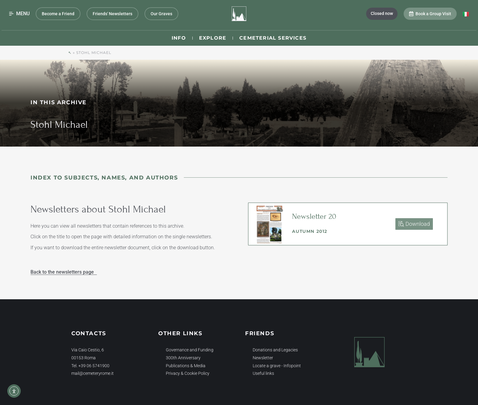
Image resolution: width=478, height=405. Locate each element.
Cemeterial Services (272, 38)
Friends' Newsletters (112, 13)
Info (179, 38)
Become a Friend (58, 13)
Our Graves (161, 13)
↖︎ (70, 52)
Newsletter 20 (314, 216)
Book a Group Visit (430, 13)
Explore (212, 38)
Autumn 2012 (309, 231)
